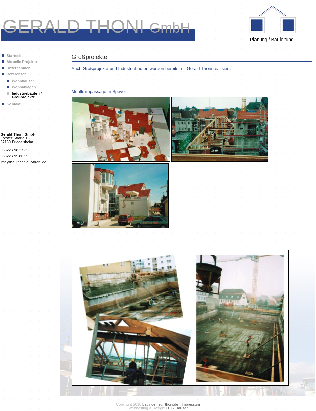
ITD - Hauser (177, 408)
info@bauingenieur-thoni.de (23, 162)
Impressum (190, 404)
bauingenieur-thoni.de (160, 404)
